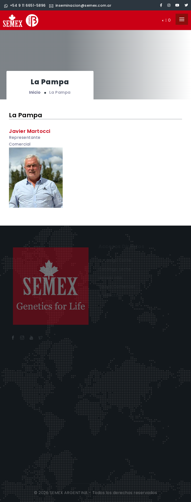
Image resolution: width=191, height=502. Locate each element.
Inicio (35, 92)
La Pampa (60, 92)
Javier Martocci (29, 131)
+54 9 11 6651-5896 (25, 5)
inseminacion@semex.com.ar (80, 5)
